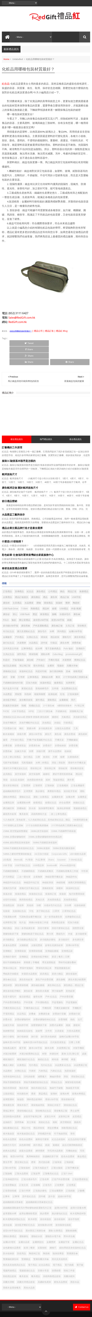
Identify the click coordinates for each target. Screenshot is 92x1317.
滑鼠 (66, 1057)
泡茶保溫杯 (70, 1052)
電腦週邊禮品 (80, 789)
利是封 (6, 641)
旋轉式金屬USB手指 (69, 1017)
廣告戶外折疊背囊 (44, 960)
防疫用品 (21, 1234)
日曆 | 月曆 (74, 1023)
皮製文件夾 (49, 1097)
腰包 (5, 1137)
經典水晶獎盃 (9, 1132)
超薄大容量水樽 (78, 1189)
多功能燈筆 (81, 915)
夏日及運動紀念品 (26, 612)
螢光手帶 (7, 1143)
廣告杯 (6, 584)
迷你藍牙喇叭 (9, 681)
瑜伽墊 (20, 1080)
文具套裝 (59, 1012)
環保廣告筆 (8, 1086)
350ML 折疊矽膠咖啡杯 (14, 818)
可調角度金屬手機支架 (30, 898)
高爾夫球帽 (8, 1263)
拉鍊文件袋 (20, 732)
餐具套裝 (23, 1257)
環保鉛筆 (62, 749)
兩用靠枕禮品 (26, 880)
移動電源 (77, 652)
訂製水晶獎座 (21, 1154)
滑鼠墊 (18, 675)
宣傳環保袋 (20, 932)
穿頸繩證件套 (44, 1114)
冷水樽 (68, 886)
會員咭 (46, 738)
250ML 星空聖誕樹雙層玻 (15, 812)
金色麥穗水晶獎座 (12, 1229)
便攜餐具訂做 (76, 692)
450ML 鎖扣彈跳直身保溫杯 (16, 823)
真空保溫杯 (20, 755)
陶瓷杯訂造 (34, 1234)
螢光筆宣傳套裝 (10, 766)
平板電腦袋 (18, 641)
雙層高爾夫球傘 (41, 1240)
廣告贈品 (35, 578)
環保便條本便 (67, 1080)
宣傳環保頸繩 (35, 932)
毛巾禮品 (33, 1046)
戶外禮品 (19, 618)
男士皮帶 (74, 1092)
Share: (51, 840)
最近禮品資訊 (17, 420)
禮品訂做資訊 (21, 578)
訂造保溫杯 (73, 675)
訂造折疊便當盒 (80, 1160)
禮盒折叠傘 (52, 1109)
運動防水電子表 (53, 1217)
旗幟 (54, 595)
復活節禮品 (24, 977)
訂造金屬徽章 (77, 766)
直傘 (68, 652)
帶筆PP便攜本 (26, 949)
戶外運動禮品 (42, 983)
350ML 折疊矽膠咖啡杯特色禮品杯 (45, 818)
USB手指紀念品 (22, 846)
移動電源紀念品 (69, 1109)
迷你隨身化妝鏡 (63, 1206)
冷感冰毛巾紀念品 (53, 886)
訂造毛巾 (47, 1166)
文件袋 (55, 669)
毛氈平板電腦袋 (10, 743)
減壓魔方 (42, 1057)
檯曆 (62, 738)
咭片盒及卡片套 (10, 669)
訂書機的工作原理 (12, 428)
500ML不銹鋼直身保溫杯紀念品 (18, 829)
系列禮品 (61, 612)
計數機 (81, 1171)
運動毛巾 (66, 618)
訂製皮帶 (35, 1154)
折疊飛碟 (62, 1000)
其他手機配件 (9, 703)
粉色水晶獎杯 (26, 1120)
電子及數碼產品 (53, 629)
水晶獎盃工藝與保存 (13, 495)
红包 (62, 675)
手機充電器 (53, 641)
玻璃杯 (53, 1074)
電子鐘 (80, 1246)
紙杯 (48, 761)
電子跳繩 (69, 1246)
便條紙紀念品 (9, 652)
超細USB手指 (64, 1177)
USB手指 (76, 578)
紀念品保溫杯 (58, 1120)
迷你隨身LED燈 (45, 1206)
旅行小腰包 (8, 1017)
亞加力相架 (31, 664)
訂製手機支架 (72, 1149)
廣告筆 (53, 578)
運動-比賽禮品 (55, 1211)
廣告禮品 (40, 572)
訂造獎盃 (71, 1166)
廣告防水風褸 (42, 972)
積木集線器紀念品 (26, 1114)
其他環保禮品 (70, 880)
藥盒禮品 (81, 1137)
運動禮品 (51, 681)
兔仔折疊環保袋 (76, 875)
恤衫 (14, 601)
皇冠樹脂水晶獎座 (12, 1097)
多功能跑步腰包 (47, 920)
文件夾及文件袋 (10, 629)
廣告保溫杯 (71, 955)
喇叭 (21, 709)
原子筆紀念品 (43, 892)
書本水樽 (49, 1029)
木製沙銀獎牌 (9, 1034)
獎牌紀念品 (79, 641)
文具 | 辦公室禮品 (12, 738)
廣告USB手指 (35, 715)
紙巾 (5, 658)
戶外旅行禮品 (17, 721)
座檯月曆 (21, 715)
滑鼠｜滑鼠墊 (58, 743)
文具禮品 (17, 584)
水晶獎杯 (7, 1052)
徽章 (5, 721)
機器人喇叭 (8, 1046)
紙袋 (47, 1126)
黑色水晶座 (29, 1268)
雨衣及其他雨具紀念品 (14, 1246)
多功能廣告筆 (45, 709)
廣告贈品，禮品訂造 (74, 966)
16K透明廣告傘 (80, 800)
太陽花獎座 (36, 926)
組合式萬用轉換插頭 (72, 1126)
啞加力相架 (73, 903)
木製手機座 (78, 1029)
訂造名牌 (44, 1160)
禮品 (45, 578)
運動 (82, 772)
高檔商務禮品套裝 (52, 1257)
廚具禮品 (44, 955)
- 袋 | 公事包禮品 (58, 795)
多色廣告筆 (78, 920)
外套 (70, 915)
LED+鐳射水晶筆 (78, 835)
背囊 (13, 658)
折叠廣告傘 (44, 995)
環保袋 (44, 618)
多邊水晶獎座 (9, 926)
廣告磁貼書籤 (37, 966)
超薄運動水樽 (9, 1194)
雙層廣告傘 (72, 1234)
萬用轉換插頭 (33, 1137)
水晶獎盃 (7, 675)
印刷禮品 (68, 703)
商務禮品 (35, 589)
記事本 (6, 1177)
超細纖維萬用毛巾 (12, 772)
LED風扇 (7, 840)
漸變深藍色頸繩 (72, 1063)
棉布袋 (55, 1040)
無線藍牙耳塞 (72, 1069)
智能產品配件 (9, 1029)
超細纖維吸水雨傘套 (13, 1183)
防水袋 (32, 789)
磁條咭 (46, 755)
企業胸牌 (37, 858)
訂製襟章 (37, 766)
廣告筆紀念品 (54, 966)
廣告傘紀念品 (9, 960)
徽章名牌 (37, 977)
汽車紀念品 (56, 1052)
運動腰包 (23, 1217)
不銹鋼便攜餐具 (10, 852)
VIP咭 (31, 692)
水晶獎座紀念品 (69, 669)
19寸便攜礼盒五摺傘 (13, 806)
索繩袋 (56, 1126)
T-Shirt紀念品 (75, 840)
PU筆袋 (29, 840)
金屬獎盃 (82, 778)
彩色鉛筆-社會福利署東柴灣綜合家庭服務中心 (28, 536)
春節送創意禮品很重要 (14, 549)
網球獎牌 (40, 1132)
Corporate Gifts (59, 835)
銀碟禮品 (37, 783)
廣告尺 (48, 715)
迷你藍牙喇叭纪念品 (25, 1206)
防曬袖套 (21, 789)
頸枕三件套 (69, 1251)
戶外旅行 (40, 641)
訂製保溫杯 (24, 1149)
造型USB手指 (57, 601)
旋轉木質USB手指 (11, 1023)
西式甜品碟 (44, 1143)
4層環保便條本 (64, 686)
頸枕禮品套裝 (9, 1257)
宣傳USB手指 (72, 926)
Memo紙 (18, 840)
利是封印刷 (41, 652)
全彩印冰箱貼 (9, 880)
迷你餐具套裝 (26, 681)
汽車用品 (43, 1052)
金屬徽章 (7, 618)
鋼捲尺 (53, 1229)
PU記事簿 (40, 840)
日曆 (38, 738)
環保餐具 (81, 606)
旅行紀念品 (8, 624)
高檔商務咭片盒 (39, 795)
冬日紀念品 (8, 612)
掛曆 (31, 732)
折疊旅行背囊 (59, 995)
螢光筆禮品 (38, 646)
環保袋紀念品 (70, 1086)
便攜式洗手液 (9, 869)
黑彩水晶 (74, 1263)
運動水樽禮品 (9, 778)
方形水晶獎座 (73, 1012)
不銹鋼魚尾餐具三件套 (67, 852)
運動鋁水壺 (36, 1217)
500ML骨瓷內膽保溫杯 (64, 829)
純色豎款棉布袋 (35, 761)
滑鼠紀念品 (56, 1063)
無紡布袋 (23, 1069)
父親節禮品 (8, 1074)
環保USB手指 (51, 1080)
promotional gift (74, 635)
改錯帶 (39, 1012)
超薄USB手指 (61, 1189)
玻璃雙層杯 (8, 1080)
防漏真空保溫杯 (10, 686)
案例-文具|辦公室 (70, 1034)
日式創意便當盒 (58, 1023)
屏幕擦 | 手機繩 (31, 943)
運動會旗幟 (71, 1211)
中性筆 (84, 852)
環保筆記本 (35, 749)
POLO (6, 601)
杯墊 (44, 1034)
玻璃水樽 (64, 1074)
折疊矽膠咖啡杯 (22, 1000)
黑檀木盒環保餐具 (12, 1268)
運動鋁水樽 (47, 658)
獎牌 (67, 584)
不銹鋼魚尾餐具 (45, 852)
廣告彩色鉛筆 (26, 960)
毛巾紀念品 (46, 1046)
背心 (15, 595)
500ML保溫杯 (43, 829)
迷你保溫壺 (45, 1200)
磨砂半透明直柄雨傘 (63, 755)
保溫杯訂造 (50, 875)
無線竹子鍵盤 (56, 1069)
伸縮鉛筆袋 (47, 863)
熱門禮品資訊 (46, 420)
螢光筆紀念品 (21, 1143)
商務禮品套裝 (58, 903)
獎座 (33, 1074)
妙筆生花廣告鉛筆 (54, 926)
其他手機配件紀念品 (29, 703)
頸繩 (24, 686)
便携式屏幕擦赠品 (77, 863)
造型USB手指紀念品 (13, 1211)
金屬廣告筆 (57, 778)
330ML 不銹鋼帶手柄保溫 (63, 812)
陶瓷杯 (76, 584)
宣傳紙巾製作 (9, 937)
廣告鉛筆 (28, 972)
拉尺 (80, 1000)
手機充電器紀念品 (12, 989)
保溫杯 (59, 584)
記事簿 (16, 1177)
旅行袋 (34, 1017)
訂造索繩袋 (62, 766)
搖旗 (68, 1006)
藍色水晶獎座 (67, 1137)
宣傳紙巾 (80, 629)
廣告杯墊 (7, 966)
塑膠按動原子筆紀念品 (33, 915)
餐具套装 (23, 795)
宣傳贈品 (23, 937)
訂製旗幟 (7, 1154)
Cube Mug (58, 635)
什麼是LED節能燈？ (13, 522)
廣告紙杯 (82, 715)
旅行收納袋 (22, 1017)
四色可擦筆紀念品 (60, 909)
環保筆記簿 (49, 749)
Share (33, 343)
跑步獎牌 (44, 1194)
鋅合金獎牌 (64, 783)
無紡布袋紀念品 (39, 1069)
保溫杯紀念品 (26, 652)
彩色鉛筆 (70, 972)
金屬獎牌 (51, 1223)
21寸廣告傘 (48, 686)
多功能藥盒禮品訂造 (27, 920)
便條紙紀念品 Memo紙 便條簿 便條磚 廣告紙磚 (26, 698)
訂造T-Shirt (67, 1154)
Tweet (17, 343)
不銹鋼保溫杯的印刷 (13, 664)
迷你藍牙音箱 (70, 772)
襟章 (33, 1143)
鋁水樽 (39, 629)
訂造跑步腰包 (40, 1171)
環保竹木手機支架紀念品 (15, 749)
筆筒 (72, 1114)
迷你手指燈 (73, 1200)
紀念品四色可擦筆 (77, 1120)
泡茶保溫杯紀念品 (12, 1057)
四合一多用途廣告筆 (25, 909)
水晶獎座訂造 (80, 1046)
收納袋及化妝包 (25, 1012)
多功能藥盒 (8, 920)
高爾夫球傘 (72, 646)
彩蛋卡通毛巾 (9, 977)
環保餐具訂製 (60, 1092)
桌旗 (84, 1034)
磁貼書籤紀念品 (10, 1109)
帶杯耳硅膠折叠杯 (67, 943)
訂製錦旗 (49, 766)
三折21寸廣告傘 (45, 692)
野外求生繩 (69, 1217)
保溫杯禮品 (45, 664)
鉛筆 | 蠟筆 (29, 1229)
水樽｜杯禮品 (42, 743)
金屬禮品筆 (8, 783)
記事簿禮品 (27, 629)
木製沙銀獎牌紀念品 (29, 1034)
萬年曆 (70, 761)
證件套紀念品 (29, 1177)
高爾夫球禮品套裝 (26, 1263)
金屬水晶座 (23, 1223)
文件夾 (48, 1012)
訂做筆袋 (57, 1143)
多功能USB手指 (10, 606)
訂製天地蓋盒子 (40, 1149)
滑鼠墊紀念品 (77, 1057)
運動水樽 (45, 635)
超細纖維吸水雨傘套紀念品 (39, 1183)
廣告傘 (77, 595)
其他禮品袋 (8, 886)
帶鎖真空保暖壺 (10, 955)
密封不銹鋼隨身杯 (12, 943)
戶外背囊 (28, 983)
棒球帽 (65, 1040)
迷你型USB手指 (40, 601)
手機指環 (46, 989)
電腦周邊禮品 (9, 1251)
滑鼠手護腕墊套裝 (12, 1063)
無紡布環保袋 (9, 1069)
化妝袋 (6, 892)
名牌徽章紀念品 (72, 898)
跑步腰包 (40, 772)
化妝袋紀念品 (19, 892)
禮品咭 (79, 755)
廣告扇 (58, 715)
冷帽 (38, 886)
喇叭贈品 (7, 909)
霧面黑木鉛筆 (9, 795)
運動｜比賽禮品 (41, 778)
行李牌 (21, 658)
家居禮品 (44, 595)
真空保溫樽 (34, 755)
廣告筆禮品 (79, 618)
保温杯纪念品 (72, 869)
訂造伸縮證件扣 (10, 1160)
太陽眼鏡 (23, 926)
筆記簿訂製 (24, 646)
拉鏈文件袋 (8, 1006)
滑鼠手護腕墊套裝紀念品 (36, 1063)
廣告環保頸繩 (21, 966)
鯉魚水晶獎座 (60, 1263)
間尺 (73, 681)
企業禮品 (7, 578)
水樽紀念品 (20, 1052)
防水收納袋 (8, 1234)
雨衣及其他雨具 (59, 1240)
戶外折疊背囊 (66, 977)
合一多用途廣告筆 (53, 898)
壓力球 (50, 915)
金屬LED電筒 (9, 1223)
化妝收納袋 (79, 886)
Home (6, 59)
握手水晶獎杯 (55, 732)
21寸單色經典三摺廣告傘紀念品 (66, 806)
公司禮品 (52, 572)
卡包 (31, 892)
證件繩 (42, 1177)
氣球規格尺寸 (9, 455)
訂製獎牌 (26, 766)
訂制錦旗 (69, 1143)
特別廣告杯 (22, 1074)
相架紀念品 (44, 1103)
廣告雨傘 (25, 606)
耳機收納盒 (71, 1132)
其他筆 (20, 886)
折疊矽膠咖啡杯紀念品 (44, 1000)
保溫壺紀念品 (35, 875)
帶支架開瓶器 (48, 943)
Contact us (81, 1288)
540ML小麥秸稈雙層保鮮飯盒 (17, 835)
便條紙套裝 (47, 869)
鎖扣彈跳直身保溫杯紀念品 (72, 1229)
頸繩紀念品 (34, 686)
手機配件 (77, 989)
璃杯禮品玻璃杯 (34, 1080)
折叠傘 (32, 995)
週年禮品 (40, 681)
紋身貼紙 (52, 675)
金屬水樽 (70, 778)
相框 (55, 1103)
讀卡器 (51, 1177)
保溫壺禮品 (20, 875)
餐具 (58, 658)
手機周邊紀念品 (31, 989)
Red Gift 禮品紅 (54, 1310)
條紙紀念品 (43, 1040)
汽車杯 (32, 1052)
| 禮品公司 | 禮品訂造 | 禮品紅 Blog (50, 331)
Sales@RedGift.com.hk (21, 317)
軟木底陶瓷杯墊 (78, 1194)
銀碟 (54, 589)
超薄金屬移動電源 (28, 1194)
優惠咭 (55, 698)
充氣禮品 (66, 698)
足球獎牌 (28, 772)
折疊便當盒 (20, 726)
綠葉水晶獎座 (26, 1132)
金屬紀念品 (78, 1223)
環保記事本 (8, 1092)
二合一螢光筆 (23, 858)
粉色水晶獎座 (9, 1120)
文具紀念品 (8, 635)
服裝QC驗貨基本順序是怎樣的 (19, 442)
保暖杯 (59, 869)
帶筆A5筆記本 (10, 949)
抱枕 (72, 1000)
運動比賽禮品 (9, 1217)
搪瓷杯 (76, 1006)
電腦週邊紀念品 (27, 1251)
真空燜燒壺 (65, 1103)
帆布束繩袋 (8, 715)
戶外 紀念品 (51, 977)
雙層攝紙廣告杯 (10, 1240)
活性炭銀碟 (29, 1057)
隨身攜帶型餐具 (46, 789)
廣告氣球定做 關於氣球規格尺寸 (20, 469)
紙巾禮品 (37, 1126)
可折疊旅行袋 (9, 709)
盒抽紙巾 (7, 1103)
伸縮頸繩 (60, 863)
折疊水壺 (7, 1000)
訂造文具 (23, 1166)
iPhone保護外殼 (67, 846)
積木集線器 (8, 1114)
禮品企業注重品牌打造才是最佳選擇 (22, 509)
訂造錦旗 (70, 1171)
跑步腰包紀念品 (59, 1194)
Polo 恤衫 (68, 629)
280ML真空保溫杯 (39, 812)
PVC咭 (6, 692)
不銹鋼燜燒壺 (28, 852)
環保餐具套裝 (77, 749)
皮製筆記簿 (63, 1097)
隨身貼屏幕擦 (63, 789)
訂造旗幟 (35, 1166)
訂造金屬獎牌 (56, 1171)
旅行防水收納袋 (48, 1017)
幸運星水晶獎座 (29, 955)
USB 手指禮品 (18, 692)
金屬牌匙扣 (38, 1223)
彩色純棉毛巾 (42, 669)
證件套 (44, 624)
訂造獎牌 (59, 1166)
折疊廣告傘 (34, 726)
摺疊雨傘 (76, 624)
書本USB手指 (35, 1029)
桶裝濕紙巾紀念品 (26, 1040)
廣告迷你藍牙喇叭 (12, 972)
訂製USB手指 (9, 1149)
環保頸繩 (33, 635)
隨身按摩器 (58, 1234)
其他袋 (30, 886)
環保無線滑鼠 (37, 1086)
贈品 (62, 572)
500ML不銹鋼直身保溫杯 (45, 823)
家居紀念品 (27, 669)
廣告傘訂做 (57, 606)
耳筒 (82, 1132)
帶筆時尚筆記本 (44, 949)
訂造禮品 (7, 572)
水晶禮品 (33, 624)
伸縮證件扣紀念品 (12, 863)
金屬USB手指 (75, 612)
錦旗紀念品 (78, 783)
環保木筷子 (22, 1086)
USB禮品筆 (38, 846)
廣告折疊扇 (69, 715)
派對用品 (21, 635)
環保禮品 (48, 584)
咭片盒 (22, 903)
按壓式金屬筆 (56, 1006)
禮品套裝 (54, 618)
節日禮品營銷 (9, 482)
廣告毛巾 (42, 612)
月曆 (55, 738)
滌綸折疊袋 (55, 1057)
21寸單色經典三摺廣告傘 (75, 658)
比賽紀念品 (32, 618)
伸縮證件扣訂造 (31, 863)
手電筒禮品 (8, 995)
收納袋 (68, 732)
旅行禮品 (28, 738)
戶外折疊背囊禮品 (12, 983)
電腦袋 (60, 646)
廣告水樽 (64, 624)
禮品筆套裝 (38, 1109)
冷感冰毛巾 (64, 595)
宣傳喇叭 (7, 932)
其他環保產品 (54, 880)
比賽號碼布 (73, 738)
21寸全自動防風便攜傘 (37, 806)
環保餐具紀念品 (43, 1092)
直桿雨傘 (19, 1103)
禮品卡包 (26, 1109)
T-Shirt (24, 589)
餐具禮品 (35, 1257)
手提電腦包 (57, 983)
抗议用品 (21, 995)
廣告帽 (30, 641)
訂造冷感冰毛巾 (29, 1160)
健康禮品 (58, 664)
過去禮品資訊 (75, 420)
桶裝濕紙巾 (8, 1040)
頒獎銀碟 (56, 1251)
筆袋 (5, 761)
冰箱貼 (57, 703)
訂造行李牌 (24, 1171)
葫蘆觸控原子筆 (50, 1137)
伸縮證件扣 (71, 858)
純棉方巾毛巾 (9, 1126)
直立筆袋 (31, 1103)
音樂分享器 (43, 1251)
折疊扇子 (47, 726)
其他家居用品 (80, 698)
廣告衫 (6, 595)
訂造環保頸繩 (9, 1171)
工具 (75, 709)
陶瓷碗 (46, 1234)
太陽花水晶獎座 (62, 709)
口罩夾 (56, 892)
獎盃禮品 (43, 1074)
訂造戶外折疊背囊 (60, 1160)
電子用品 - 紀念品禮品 (39, 1246)
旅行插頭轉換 (56, 652)
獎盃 (35, 595)
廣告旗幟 (60, 960)
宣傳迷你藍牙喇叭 (40, 937)
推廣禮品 (83, 572)
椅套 (73, 1040)
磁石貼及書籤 (9, 646)
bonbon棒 (52, 846)
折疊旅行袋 (74, 995)
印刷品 (53, 624)
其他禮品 (46, 703)
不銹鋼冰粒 (61, 692)
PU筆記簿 (79, 686)
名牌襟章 (70, 664)
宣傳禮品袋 (67, 932)
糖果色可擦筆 (42, 1120)
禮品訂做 (64, 578)
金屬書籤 (63, 681)
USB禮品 (64, 589)
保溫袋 (62, 875)
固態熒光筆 (78, 909)
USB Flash (25, 595)
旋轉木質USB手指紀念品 (35, 1023)
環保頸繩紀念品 (25, 1092)
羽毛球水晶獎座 (55, 1132)
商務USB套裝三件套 (38, 903)
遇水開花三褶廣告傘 (35, 1211)
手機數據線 (72, 721)
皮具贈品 (7, 755)
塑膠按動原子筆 (10, 915)
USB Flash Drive (10, 589)
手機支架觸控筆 (61, 989)
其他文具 (40, 880)
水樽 (52, 612)
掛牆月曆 (40, 732)
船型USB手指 (17, 1137)
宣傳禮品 (19, 572)
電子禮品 (57, 1246)
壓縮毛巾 (60, 915)
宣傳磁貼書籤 (51, 932)
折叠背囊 (7, 726)
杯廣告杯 (54, 1034)
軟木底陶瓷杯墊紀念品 (14, 1200)
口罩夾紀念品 (69, 892)
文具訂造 (70, 606)
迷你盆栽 (7, 1206)
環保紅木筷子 (54, 1086)
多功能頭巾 (63, 920)
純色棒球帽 (24, 1126)
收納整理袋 (8, 1012)
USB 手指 (7, 846)
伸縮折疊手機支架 (54, 858)
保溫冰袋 (7, 875)
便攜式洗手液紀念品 (29, 869)
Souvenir (61, 840)
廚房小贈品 (57, 955)
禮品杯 (46, 589)
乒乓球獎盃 (8, 858)
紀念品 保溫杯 (17, 761)
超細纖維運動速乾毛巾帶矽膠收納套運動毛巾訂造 (27, 1189)
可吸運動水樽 (9, 898)
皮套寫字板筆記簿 (32, 1097)
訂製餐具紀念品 (50, 1154)
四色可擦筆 (43, 909)
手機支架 (59, 721)
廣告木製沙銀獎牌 (77, 960)
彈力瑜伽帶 (57, 972)
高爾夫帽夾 (69, 1257)
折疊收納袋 (60, 726)
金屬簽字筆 (63, 1223)
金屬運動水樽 (23, 783)
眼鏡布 (77, 1103)
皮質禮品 (77, 1097)
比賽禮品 (21, 1046)
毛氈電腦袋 (27, 743)
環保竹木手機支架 (77, 743)
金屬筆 (50, 646)
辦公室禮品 (24, 601)
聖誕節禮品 (58, 761)
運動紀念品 (24, 778)
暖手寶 (22, 1029)
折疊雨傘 (7, 732)
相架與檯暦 (39, 675)
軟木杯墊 (32, 1200)
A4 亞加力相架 (42, 835)
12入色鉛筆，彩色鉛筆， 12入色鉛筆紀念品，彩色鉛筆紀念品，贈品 (36, 800)
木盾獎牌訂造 (63, 1029)
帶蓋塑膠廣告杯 (62, 949)
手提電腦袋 (71, 983)
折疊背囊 (73, 726)
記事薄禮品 (33, 658)
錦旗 (69, 601)
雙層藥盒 (26, 1240)
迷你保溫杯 (59, 1200)
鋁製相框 (42, 1229)
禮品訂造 (72, 572)
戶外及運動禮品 (40, 606)
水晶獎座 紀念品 (63, 1046)
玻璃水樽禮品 (78, 1074)
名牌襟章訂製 (9, 903)
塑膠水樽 (31, 709)
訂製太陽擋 (57, 1149)
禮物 (38, 584)
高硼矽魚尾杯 (44, 1263)
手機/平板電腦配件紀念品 (39, 721)
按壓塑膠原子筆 (39, 1006)
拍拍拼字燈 (22, 1006)
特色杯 (28, 675)
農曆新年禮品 (54, 772)
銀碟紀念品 (50, 783)
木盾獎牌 (21, 624)
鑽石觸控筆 (8, 789)
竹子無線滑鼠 (60, 1114)
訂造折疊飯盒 (9, 1166)
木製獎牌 (66, 641)
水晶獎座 (29, 584)
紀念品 (5, 83)
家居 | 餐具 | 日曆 (60, 937)
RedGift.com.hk (17, 322)
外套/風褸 (76, 589)
